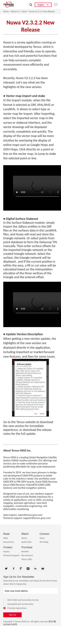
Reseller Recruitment (27, 553)
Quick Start (26, 542)
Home (6, 11)
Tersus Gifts (26, 559)
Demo (24, 538)
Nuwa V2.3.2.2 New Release (42, 11)
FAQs (5, 538)
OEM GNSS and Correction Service (21, 600)
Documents (8, 542)
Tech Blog (44, 542)
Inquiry (6, 551)
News (24, 11)
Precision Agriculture (15, 608)
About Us (15, 11)
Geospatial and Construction (18, 604)
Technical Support (11, 555)
